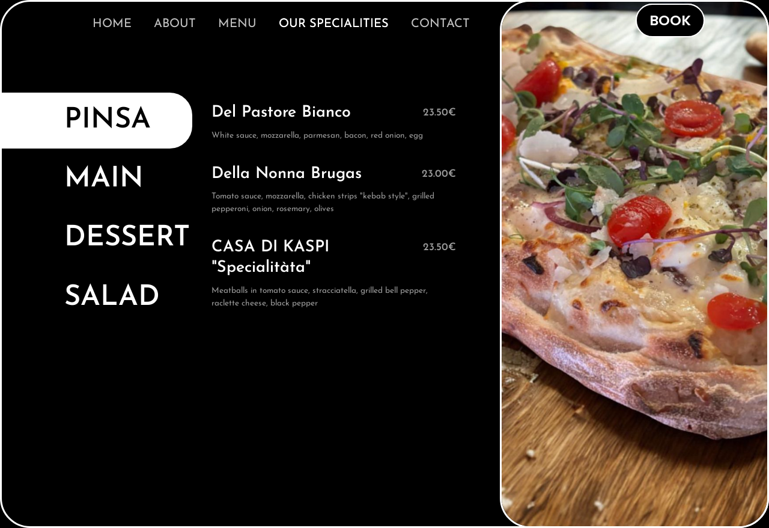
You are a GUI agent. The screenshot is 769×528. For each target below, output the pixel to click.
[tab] (96, 121)
